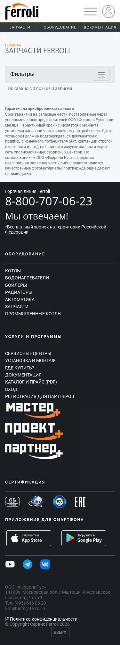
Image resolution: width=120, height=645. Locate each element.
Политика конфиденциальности (41, 619)
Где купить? (19, 367)
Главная (13, 45)
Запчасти (20, 27)
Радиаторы (18, 292)
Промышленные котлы (33, 313)
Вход (11, 389)
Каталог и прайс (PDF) (31, 382)
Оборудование (60, 27)
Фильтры (22, 73)
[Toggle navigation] (101, 75)
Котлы (13, 270)
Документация (100, 27)
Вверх (60, 632)
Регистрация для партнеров (39, 396)
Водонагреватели (27, 277)
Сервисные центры (28, 353)
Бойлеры (16, 285)
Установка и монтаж (30, 360)
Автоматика (20, 299)
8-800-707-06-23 (48, 201)
